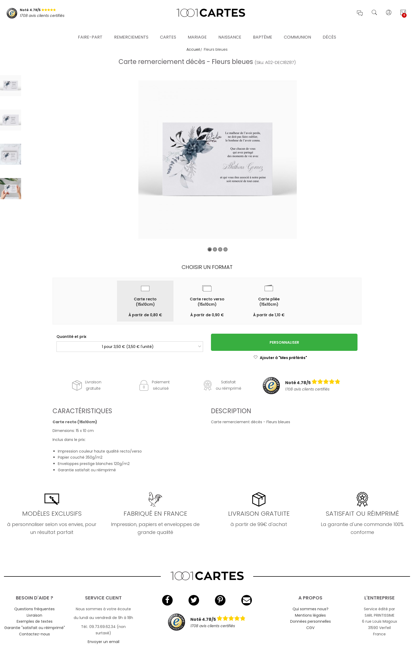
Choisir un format (207, 267)
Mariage (197, 30)
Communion (297, 30)
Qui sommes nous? (310, 609)
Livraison (34, 615)
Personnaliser (284, 342)
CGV (310, 627)
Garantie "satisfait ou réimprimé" (34, 627)
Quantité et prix (71, 336)
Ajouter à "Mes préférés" (280, 357)
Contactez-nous (34, 634)
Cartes (168, 30)
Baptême (262, 30)
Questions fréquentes (34, 609)
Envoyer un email (103, 641)
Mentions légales (310, 615)
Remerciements (131, 30)
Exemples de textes (35, 621)
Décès (329, 30)
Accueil (193, 49)
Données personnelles (310, 621)
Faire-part (90, 30)
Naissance (229, 30)
